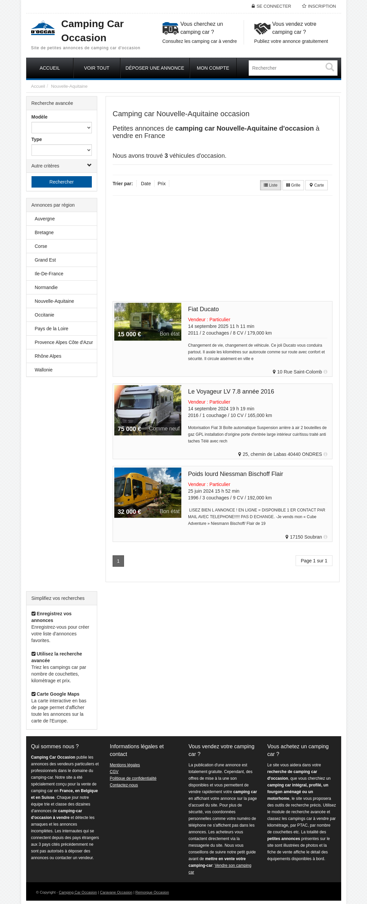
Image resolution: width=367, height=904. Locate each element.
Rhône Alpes (48, 356)
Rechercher (62, 182)
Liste (271, 185)
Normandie (46, 287)
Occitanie (44, 315)
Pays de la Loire (51, 328)
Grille (293, 185)
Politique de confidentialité (133, 778)
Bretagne (44, 232)
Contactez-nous (124, 785)
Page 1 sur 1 (314, 560)
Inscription (322, 6)
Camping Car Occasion (78, 892)
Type (37, 139)
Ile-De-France (49, 273)
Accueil (38, 86)
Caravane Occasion (116, 892)
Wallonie (44, 369)
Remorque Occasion (152, 892)
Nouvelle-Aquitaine (69, 86)
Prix (162, 183)
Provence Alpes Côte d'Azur (64, 342)
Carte (316, 185)
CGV (114, 771)
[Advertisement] (62, 484)
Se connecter (273, 6)
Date (146, 183)
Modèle (40, 117)
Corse (41, 246)
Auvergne (45, 218)
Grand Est (45, 260)
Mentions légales (125, 765)
